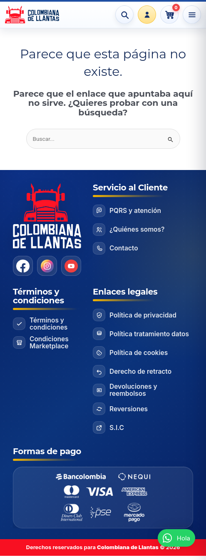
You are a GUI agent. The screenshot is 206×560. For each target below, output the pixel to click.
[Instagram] (47, 266)
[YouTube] (71, 266)
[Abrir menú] (192, 14)
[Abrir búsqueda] (124, 14)
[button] (176, 538)
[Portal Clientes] (147, 14)
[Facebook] (23, 266)
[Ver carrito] (169, 14)
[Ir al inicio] (36, 14)
